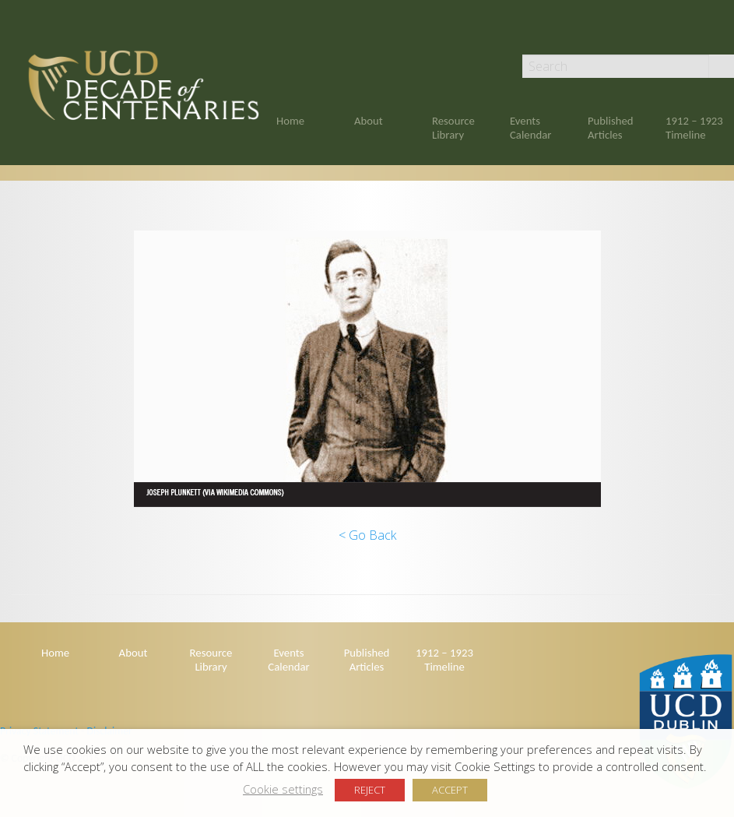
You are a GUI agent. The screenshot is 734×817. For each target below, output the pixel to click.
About (368, 121)
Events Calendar (530, 128)
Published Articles (611, 128)
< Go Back (367, 535)
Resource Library (453, 128)
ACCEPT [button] (450, 790)
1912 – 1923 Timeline (694, 128)
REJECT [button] (369, 790)
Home (290, 121)
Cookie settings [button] (283, 789)
